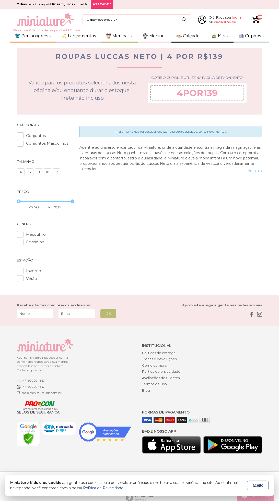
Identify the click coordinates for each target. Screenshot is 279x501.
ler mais (255, 170)
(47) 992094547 (33, 380)
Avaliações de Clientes (161, 378)
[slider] (19, 201)
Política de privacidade (161, 371)
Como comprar (155, 365)
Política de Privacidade (103, 488)
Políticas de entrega (159, 353)
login (236, 17)
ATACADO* (102, 4)
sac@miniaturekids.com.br (42, 393)
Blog (146, 390)
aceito (257, 485)
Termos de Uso (154, 384)
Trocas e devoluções (159, 359)
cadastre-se (225, 22)
